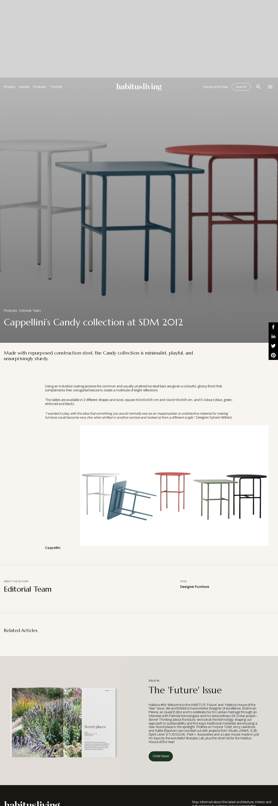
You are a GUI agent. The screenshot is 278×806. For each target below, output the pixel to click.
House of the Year (215, 87)
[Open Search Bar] (258, 87)
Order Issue (161, 756)
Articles (24, 87)
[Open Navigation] (270, 87)
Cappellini (52, 548)
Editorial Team (30, 310)
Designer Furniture (194, 587)
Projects (9, 87)
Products (39, 87)
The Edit (56, 87)
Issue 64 (241, 87)
